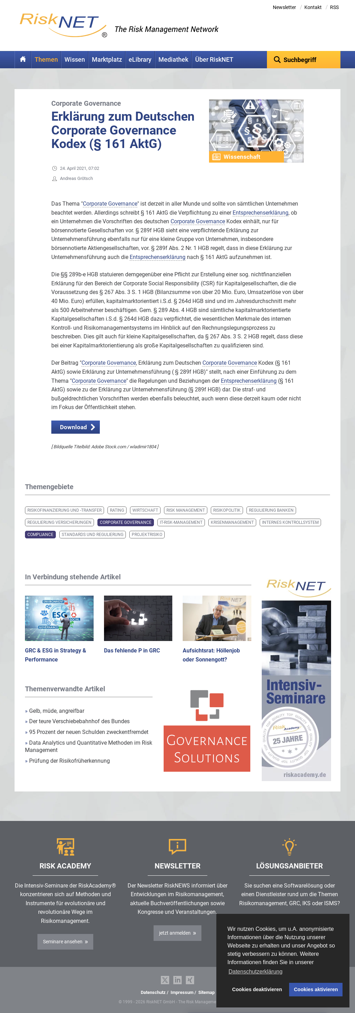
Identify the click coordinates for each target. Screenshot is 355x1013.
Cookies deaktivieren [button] (257, 989)
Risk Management (185, 510)
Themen (46, 59)
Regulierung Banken (271, 510)
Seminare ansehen (63, 941)
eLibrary (140, 59)
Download (73, 427)
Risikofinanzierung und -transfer (64, 510)
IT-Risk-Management (181, 522)
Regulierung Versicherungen (59, 522)
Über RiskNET (214, 59)
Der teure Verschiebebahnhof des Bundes (77, 721)
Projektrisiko (147, 534)
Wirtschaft (145, 510)
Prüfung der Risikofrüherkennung (67, 760)
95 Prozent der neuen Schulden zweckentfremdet (86, 732)
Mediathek (173, 59)
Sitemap (206, 992)
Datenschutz (153, 992)
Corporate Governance (125, 522)
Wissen (74, 59)
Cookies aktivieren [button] (316, 989)
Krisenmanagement (232, 522)
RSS (334, 7)
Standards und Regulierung (92, 534)
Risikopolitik (227, 510)
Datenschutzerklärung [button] (255, 972)
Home (23, 59)
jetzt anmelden (175, 933)
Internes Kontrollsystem (290, 522)
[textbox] (304, 60)
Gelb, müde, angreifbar (54, 711)
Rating (117, 510)
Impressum (182, 992)
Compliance (40, 534)
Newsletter (284, 7)
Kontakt (313, 7)
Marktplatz (107, 59)
